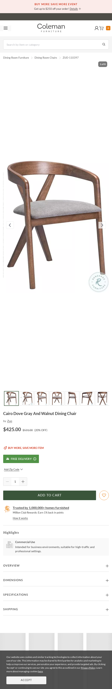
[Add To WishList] (104, 495)
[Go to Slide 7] (102, 398)
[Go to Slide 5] (72, 398)
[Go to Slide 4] (57, 398)
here (40, 671)
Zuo (9, 421)
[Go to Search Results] (104, 44)
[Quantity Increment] (23, 482)
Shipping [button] (10, 609)
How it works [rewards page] (20, 518)
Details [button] (74, 8)
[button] (96, 28)
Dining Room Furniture (16, 57)
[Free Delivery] (21, 459)
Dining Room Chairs (46, 57)
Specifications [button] (15, 594)
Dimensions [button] (13, 580)
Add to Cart (50, 495)
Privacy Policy (88, 667)
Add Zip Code (13, 469)
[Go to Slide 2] (26, 398)
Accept (26, 680)
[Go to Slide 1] (11, 398)
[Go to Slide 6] (87, 398)
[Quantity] (15, 481)
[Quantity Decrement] (7, 482)
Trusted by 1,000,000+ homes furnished (41, 508)
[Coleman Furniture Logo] (51, 28)
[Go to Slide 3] (42, 398)
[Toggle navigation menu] (5, 28)
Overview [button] (11, 565)
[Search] (56, 44)
